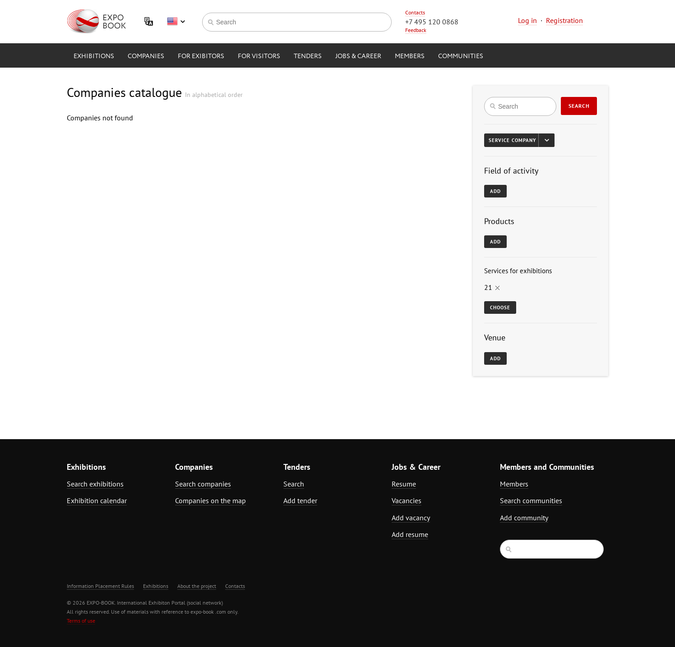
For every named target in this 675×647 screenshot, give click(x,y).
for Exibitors (201, 56)
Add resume (410, 534)
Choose (500, 307)
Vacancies (406, 500)
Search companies (203, 483)
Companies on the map (210, 500)
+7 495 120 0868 (431, 21)
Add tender (300, 500)
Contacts (415, 12)
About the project (196, 586)
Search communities (531, 500)
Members (410, 56)
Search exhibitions (95, 483)
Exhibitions (94, 56)
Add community (524, 517)
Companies (146, 56)
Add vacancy (411, 517)
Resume (404, 483)
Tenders (308, 56)
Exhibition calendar (97, 500)
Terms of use (81, 620)
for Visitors (259, 56)
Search (579, 105)
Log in (527, 20)
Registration (564, 20)
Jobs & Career (358, 56)
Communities (460, 56)
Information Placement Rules (100, 586)
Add (495, 191)
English (176, 21)
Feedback (415, 30)
